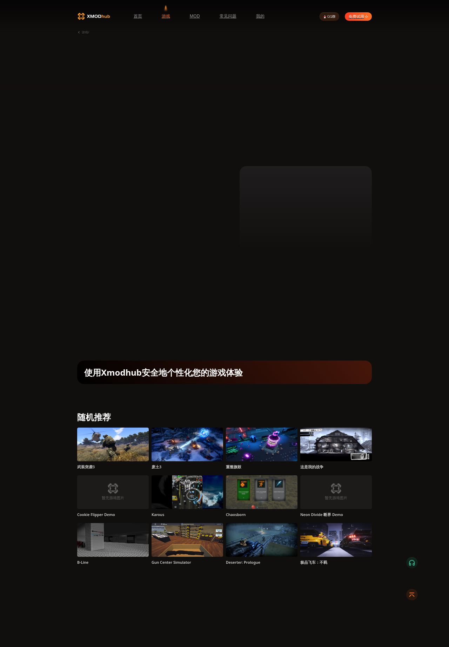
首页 (138, 16)
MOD (195, 16)
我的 (260, 16)
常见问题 (228, 16)
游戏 (166, 16)
